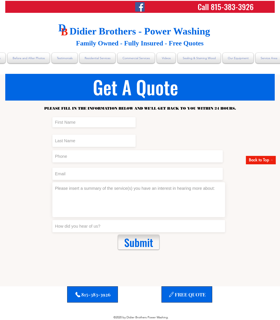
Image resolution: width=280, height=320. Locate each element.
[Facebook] (140, 7)
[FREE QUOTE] (186, 294)
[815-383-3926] (92, 294)
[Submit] (138, 242)
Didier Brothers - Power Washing (139, 31)
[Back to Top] (261, 160)
